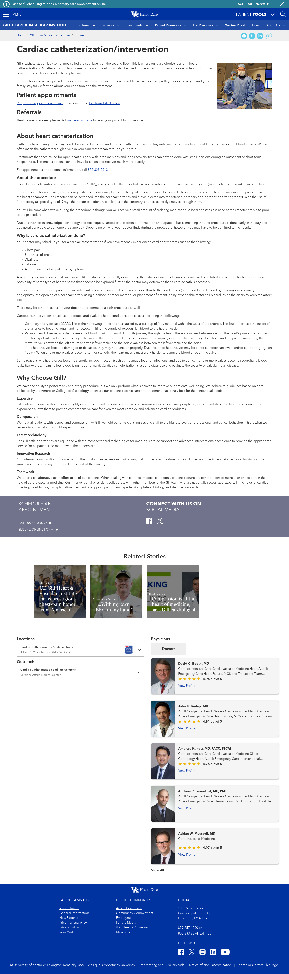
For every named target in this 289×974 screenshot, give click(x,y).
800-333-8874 (188, 933)
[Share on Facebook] (244, 36)
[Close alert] (282, 4)
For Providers (203, 25)
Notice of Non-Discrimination (210, 965)
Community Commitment (134, 913)
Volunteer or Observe (132, 927)
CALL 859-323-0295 (35, 523)
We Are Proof (235, 25)
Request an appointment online (40, 103)
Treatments (134, 25)
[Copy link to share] (268, 36)
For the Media (126, 922)
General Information (74, 913)
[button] (12, 14)
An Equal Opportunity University (112, 965)
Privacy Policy (69, 927)
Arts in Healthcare (129, 908)
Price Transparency (73, 922)
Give (255, 25)
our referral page (79, 120)
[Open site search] (283, 14)
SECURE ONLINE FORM (38, 529)
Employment (125, 918)
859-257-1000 (188, 928)
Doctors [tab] (168, 649)
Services (108, 25)
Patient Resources (168, 25)
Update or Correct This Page (257, 965)
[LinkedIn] (213, 952)
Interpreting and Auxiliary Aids (162, 965)
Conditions (81, 25)
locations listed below (104, 103)
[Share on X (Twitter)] (252, 36)
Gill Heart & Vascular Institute (50, 35)
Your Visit (66, 932)
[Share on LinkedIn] (260, 36)
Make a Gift (124, 932)
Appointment (69, 908)
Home (21, 35)
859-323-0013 (98, 170)
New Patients (68, 918)
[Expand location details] (80, 649)
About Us (273, 25)
